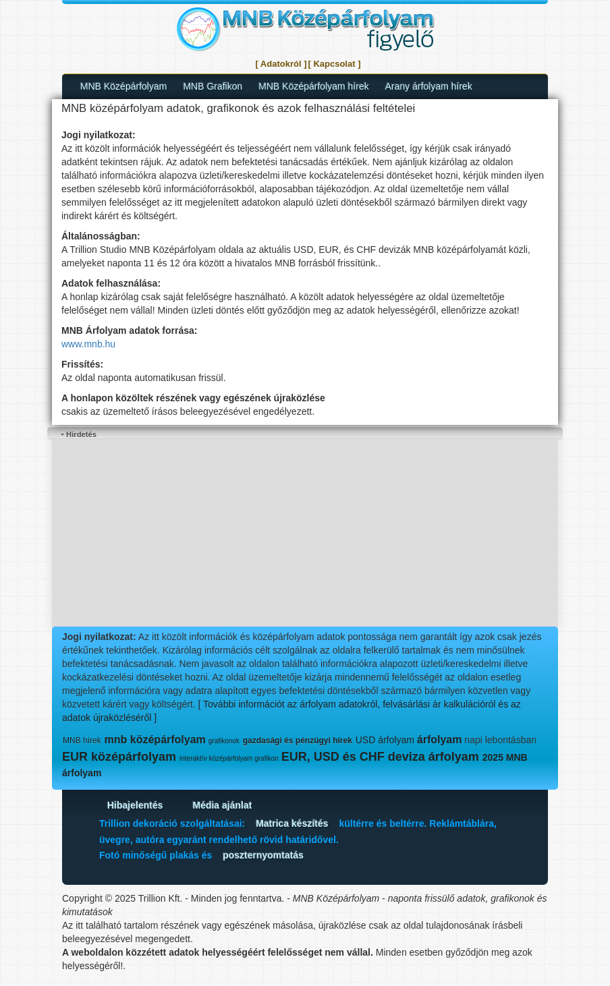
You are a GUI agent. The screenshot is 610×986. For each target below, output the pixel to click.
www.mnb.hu (88, 344)
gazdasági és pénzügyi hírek (297, 740)
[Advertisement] (305, 534)
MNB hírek (82, 740)
